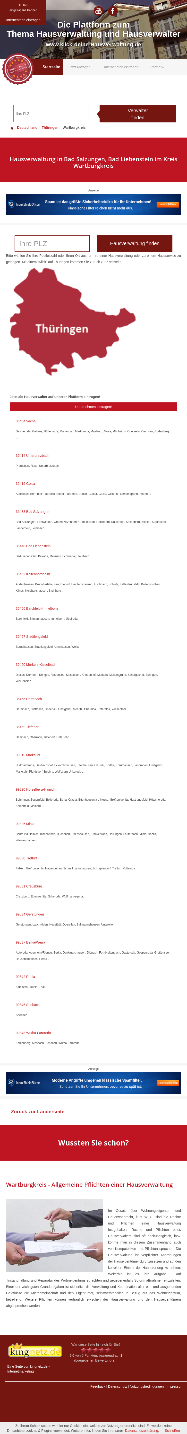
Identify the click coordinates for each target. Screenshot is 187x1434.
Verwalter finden (138, 114)
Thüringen (50, 127)
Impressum (175, 1386)
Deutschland (23, 127)
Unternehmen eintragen (120, 67)
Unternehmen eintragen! (93, 407)
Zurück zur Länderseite (37, 1111)
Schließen (172, 1431)
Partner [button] (157, 67)
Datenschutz (117, 1386)
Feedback (97, 1386)
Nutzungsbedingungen (147, 1386)
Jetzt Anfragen (80, 67)
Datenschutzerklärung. (142, 1431)
